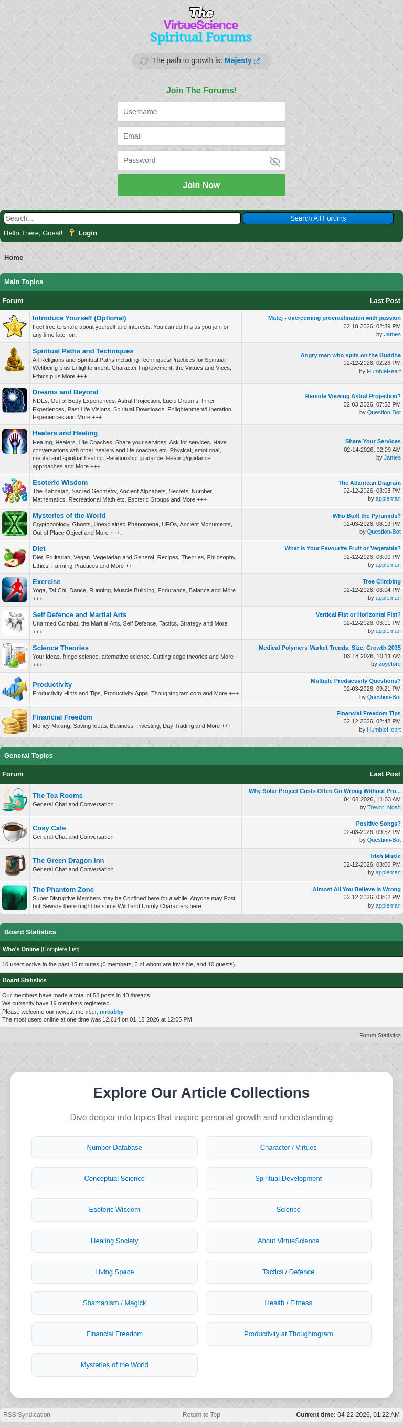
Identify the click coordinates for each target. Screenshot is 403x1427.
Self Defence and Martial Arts (79, 615)
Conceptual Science (114, 1178)
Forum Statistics (380, 1035)
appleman (388, 498)
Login (87, 233)
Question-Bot (384, 412)
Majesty (238, 60)
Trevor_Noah (384, 807)
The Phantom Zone (63, 889)
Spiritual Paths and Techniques (83, 351)
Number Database (115, 1147)
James (392, 334)
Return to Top (201, 1415)
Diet (39, 549)
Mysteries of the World (69, 515)
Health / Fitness (288, 1303)
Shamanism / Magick (114, 1303)
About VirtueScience (289, 1241)
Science (289, 1209)
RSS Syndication (26, 1415)
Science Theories (61, 648)
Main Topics (23, 282)
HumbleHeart (384, 371)
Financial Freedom (63, 717)
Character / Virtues (288, 1147)
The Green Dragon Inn (68, 860)
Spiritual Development (288, 1178)
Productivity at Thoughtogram (288, 1334)
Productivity (52, 685)
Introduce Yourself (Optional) (79, 318)
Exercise (47, 582)
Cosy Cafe (49, 828)
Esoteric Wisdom (60, 482)
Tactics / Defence (288, 1272)
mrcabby (112, 1011)
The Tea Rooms (58, 795)
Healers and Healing (65, 433)
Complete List (60, 949)
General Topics (28, 755)
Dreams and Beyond (66, 392)
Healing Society (114, 1241)
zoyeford (390, 664)
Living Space (114, 1272)
